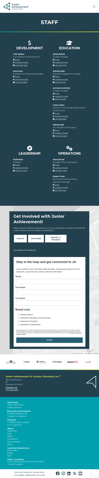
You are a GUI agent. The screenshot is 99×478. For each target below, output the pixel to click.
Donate (20, 239)
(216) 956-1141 (60, 82)
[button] (58, 473)
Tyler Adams (18, 54)
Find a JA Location (15, 464)
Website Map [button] (31, 475)
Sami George (58, 159)
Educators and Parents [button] (19, 411)
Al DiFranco (18, 159)
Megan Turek (59, 176)
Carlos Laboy (59, 105)
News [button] (9, 444)
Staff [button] (9, 434)
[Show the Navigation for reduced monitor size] (94, 6)
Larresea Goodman (61, 88)
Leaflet (74, 353)
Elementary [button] (12, 450)
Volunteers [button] (12, 402)
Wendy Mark (58, 125)
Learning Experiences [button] (18, 448)
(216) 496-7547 (61, 65)
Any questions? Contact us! (25, 250)
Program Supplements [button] (17, 414)
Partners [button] (11, 420)
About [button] (10, 429)
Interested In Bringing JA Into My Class (35, 318)
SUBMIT (49, 340)
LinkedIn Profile (21, 62)
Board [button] (10, 436)
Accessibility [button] (19, 475)
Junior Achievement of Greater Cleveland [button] (25, 462)
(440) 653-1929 (61, 136)
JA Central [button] (41, 475)
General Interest (26, 315)
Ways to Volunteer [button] (15, 405)
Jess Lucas (18, 71)
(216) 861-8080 (12, 390)
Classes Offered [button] (14, 407)
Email (17, 60)
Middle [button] (10, 453)
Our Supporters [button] (14, 425)
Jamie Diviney (59, 54)
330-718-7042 (60, 190)
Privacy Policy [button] (38, 472)
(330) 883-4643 (21, 65)
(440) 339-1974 (21, 171)
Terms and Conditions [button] (23, 472)
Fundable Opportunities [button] (18, 422)
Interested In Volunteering (30, 324)
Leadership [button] (12, 431)
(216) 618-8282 (61, 119)
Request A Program (56, 238)
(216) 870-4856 (61, 171)
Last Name (20, 298)
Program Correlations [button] (16, 416)
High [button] (9, 456)
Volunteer (36, 239)
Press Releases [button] (13, 442)
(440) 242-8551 (21, 82)
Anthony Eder (59, 71)
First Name (20, 287)
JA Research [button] (12, 439)
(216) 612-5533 (60, 99)
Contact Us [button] (11, 388)
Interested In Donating (29, 321)
